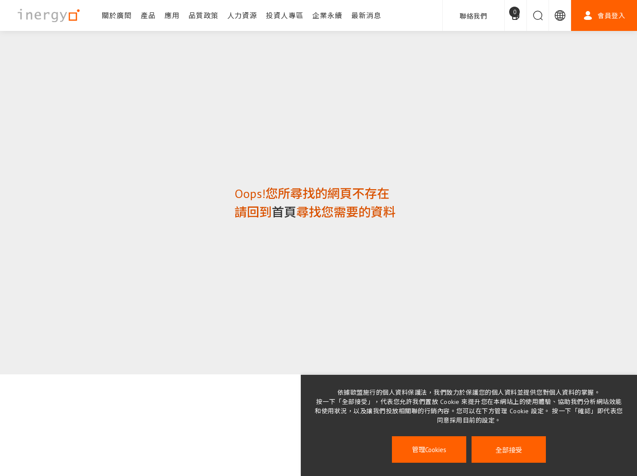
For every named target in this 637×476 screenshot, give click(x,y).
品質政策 (203, 15)
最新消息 (366, 15)
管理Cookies (429, 450)
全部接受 (508, 449)
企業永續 (327, 15)
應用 (172, 15)
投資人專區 (284, 15)
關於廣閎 (117, 15)
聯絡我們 (473, 16)
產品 (148, 15)
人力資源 (242, 15)
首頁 (284, 212)
